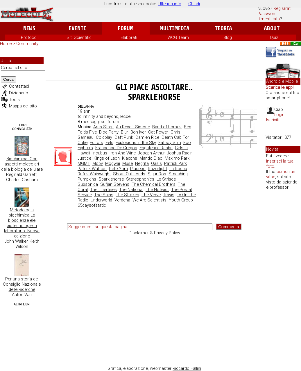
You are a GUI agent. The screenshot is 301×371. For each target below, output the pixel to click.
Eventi (77, 28)
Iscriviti (272, 120)
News (29, 28)
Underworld (101, 200)
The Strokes (127, 194)
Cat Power (158, 132)
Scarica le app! (279, 87)
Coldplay (104, 137)
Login (279, 114)
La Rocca (178, 168)
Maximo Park (177, 158)
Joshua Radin (180, 153)
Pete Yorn (118, 168)
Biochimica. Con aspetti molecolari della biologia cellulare (22, 164)
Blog (227, 37)
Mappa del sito (23, 106)
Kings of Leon (107, 158)
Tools (14, 99)
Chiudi (194, 3)
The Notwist (157, 189)
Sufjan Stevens (114, 184)
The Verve (151, 194)
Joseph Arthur (151, 153)
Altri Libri (22, 304)
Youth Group (181, 200)
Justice (84, 158)
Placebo (138, 168)
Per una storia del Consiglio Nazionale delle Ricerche (22, 284)
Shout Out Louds (129, 174)
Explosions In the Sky (136, 142)
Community (27, 43)
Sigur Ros (157, 174)
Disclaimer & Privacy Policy (154, 232)
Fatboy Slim (169, 142)
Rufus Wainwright (94, 174)
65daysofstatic (92, 205)
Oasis (156, 163)
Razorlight (157, 168)
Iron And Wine (123, 153)
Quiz (274, 37)
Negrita (142, 163)
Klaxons (129, 158)
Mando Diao (150, 158)
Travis (168, 194)
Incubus (99, 153)
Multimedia (174, 28)
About (272, 28)
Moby (97, 163)
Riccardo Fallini (187, 368)
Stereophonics (140, 179)
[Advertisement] (154, 64)
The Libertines (103, 189)
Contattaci (19, 86)
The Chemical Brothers (153, 184)
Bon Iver (138, 132)
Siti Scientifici (79, 37)
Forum (126, 28)
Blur (124, 132)
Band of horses (167, 126)
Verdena (122, 200)
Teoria (223, 28)
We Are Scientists (149, 200)
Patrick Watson (92, 168)
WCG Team (178, 37)
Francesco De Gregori (116, 147)
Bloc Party (109, 132)
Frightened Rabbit (156, 147)
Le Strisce (166, 179)
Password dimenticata (268, 16)
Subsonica (88, 184)
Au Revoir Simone (133, 126)
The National (131, 189)
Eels (109, 142)
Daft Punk (123, 137)
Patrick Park (175, 163)
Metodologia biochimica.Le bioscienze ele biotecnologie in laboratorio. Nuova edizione (22, 223)
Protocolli (30, 37)
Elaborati (129, 37)
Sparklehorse (111, 179)
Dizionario (18, 93)
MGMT (84, 163)
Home (6, 43)
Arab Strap (103, 126)
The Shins (103, 194)
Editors (96, 142)
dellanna (86, 107)
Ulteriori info (169, 3)
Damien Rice (147, 137)
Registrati (282, 8)
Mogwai (112, 163)
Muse (127, 163)
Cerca (8, 79)
